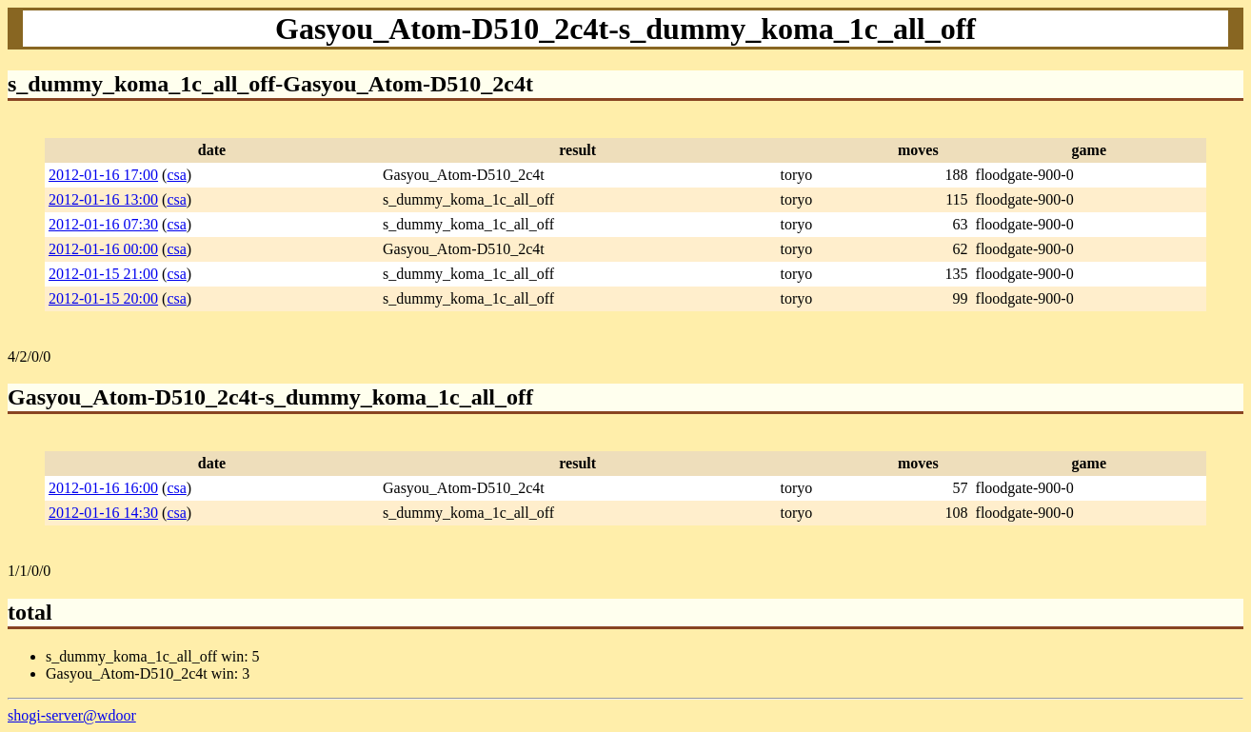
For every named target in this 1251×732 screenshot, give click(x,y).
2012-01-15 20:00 (103, 298)
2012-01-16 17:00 (103, 175)
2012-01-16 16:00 (103, 488)
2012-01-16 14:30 (103, 512)
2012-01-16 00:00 (103, 249)
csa (176, 175)
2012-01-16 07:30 (103, 224)
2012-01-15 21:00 (103, 274)
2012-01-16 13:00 (103, 199)
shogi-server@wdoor (72, 715)
